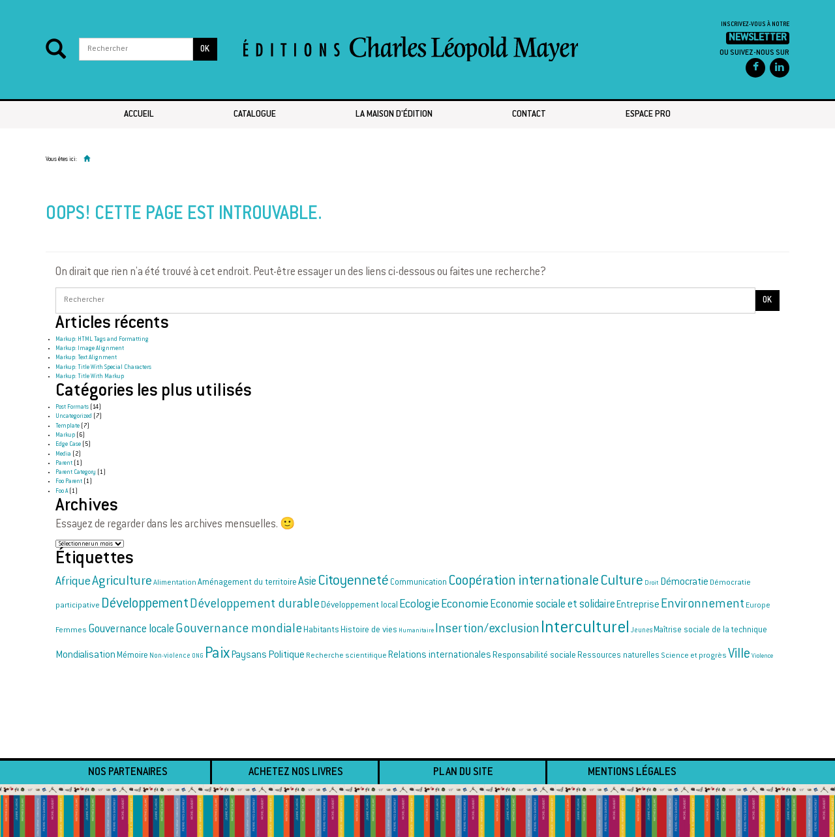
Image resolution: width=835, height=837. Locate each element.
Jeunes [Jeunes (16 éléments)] (641, 630)
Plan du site (463, 772)
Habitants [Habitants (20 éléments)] (321, 630)
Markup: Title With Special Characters (103, 367)
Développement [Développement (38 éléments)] (145, 604)
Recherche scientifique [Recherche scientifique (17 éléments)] (346, 656)
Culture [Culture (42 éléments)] (621, 581)
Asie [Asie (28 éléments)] (307, 582)
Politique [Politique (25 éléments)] (286, 655)
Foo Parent (68, 481)
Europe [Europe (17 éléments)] (758, 605)
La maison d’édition (394, 114)
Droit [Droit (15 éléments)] (652, 583)
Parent (63, 463)
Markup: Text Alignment (86, 357)
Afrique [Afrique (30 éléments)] (73, 582)
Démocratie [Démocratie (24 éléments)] (684, 582)
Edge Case (68, 444)
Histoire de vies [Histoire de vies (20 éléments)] (369, 630)
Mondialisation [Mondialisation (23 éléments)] (85, 655)
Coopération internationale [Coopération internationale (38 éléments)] (523, 581)
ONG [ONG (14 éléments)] (198, 656)
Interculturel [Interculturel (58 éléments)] (585, 629)
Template (67, 426)
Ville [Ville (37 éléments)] (739, 654)
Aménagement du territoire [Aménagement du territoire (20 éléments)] (247, 583)
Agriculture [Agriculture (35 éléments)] (122, 582)
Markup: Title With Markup (89, 376)
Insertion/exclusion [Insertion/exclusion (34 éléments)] (487, 629)
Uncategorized (73, 416)
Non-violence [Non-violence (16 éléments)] (169, 656)
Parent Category (75, 472)
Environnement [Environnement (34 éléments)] (702, 604)
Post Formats (72, 407)
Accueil (139, 114)
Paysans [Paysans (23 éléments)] (249, 655)
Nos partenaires (128, 772)
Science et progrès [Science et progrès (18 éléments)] (694, 656)
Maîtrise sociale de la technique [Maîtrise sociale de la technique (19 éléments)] (710, 630)
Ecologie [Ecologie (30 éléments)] (419, 605)
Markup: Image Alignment (89, 348)
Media (63, 454)
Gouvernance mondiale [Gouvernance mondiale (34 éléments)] (238, 629)
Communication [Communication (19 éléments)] (418, 583)
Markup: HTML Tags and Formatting (102, 339)
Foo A (61, 491)
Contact (529, 114)
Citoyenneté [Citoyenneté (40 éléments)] (353, 581)
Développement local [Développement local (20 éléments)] (359, 605)
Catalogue (255, 114)
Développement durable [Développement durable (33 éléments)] (255, 604)
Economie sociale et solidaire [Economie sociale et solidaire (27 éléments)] (552, 605)
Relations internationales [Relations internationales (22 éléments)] (439, 655)
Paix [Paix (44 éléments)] (217, 654)
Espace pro (648, 114)
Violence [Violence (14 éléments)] (762, 656)
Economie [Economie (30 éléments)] (465, 605)
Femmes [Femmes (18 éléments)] (71, 630)
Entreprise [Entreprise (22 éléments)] (638, 605)
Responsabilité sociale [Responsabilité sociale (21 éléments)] (534, 655)
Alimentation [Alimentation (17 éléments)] (174, 583)
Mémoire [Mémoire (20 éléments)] (132, 656)
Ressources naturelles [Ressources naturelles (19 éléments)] (618, 656)
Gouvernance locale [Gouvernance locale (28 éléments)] (131, 629)
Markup (65, 435)
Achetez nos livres (296, 772)
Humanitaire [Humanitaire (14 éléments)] (416, 631)
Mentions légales (632, 772)
